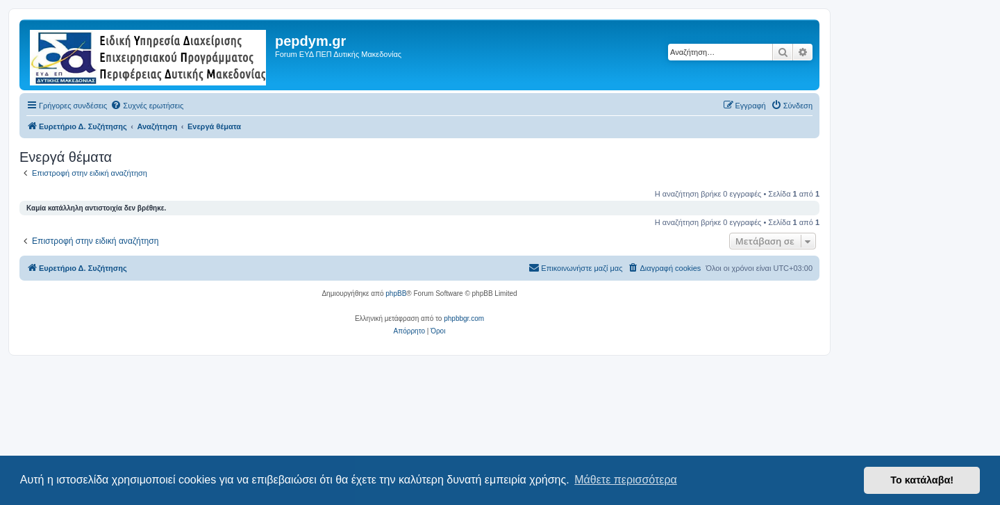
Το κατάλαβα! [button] (921, 480)
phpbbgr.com (464, 318)
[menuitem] (146, 105)
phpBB (395, 293)
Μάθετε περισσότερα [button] (625, 480)
